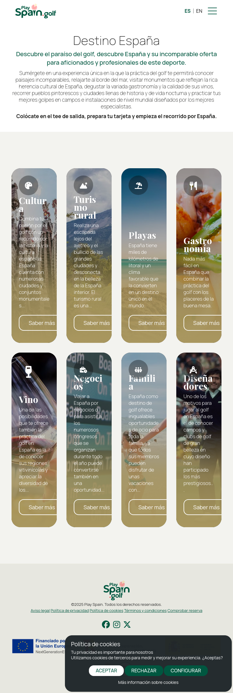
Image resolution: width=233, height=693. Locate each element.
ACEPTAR (106, 670)
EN (199, 11)
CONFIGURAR (186, 670)
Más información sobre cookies (148, 682)
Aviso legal (40, 610)
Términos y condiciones (145, 610)
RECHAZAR (144, 670)
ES (188, 11)
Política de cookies (106, 610)
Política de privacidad (70, 610)
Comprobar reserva (184, 610)
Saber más (42, 322)
